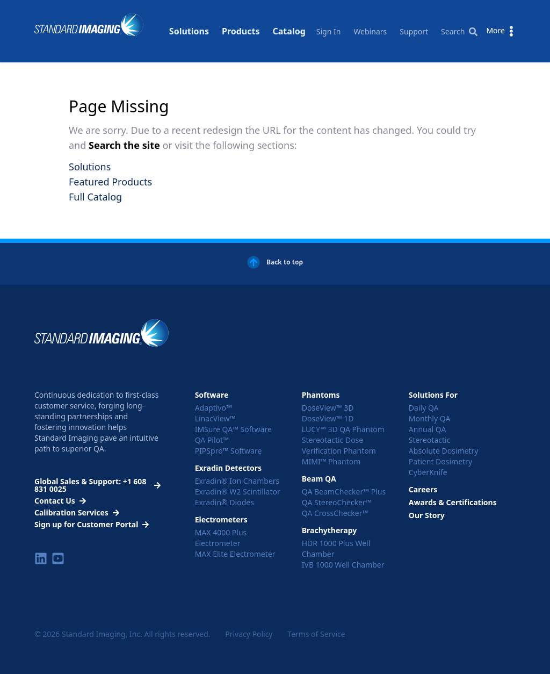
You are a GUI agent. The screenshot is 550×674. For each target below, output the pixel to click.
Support (414, 31)
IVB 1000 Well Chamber (343, 565)
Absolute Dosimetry (444, 451)
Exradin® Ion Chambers (237, 481)
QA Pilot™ (212, 440)
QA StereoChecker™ (337, 502)
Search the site (125, 145)
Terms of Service (316, 634)
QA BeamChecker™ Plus (344, 491)
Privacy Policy (248, 634)
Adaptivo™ (213, 408)
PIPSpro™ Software (228, 451)
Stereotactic (430, 440)
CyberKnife (428, 472)
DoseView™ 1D (328, 418)
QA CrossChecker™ (335, 513)
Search (459, 31)
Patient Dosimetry (440, 461)
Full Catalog (95, 196)
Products (241, 18)
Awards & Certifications (453, 502)
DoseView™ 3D (328, 408)
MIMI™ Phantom (331, 461)
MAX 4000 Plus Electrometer (221, 537)
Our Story (427, 515)
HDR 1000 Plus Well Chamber (336, 548)
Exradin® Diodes (224, 502)
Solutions (189, 18)
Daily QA (424, 408)
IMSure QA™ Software (233, 429)
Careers (423, 489)
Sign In (328, 31)
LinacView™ (215, 418)
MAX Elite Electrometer (235, 554)
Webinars (370, 31)
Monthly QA (430, 418)
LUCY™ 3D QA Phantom (343, 429)
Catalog (289, 18)
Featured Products (110, 181)
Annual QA (427, 429)
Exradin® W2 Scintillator (237, 491)
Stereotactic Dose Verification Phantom (339, 445)
